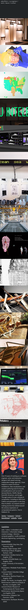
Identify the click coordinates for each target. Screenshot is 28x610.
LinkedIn (14, 518)
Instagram (11, 516)
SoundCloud (5, 518)
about (7, 3)
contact (13, 3)
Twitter (3, 516)
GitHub (18, 516)
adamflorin (4, 1)
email (20, 518)
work (2, 3)
